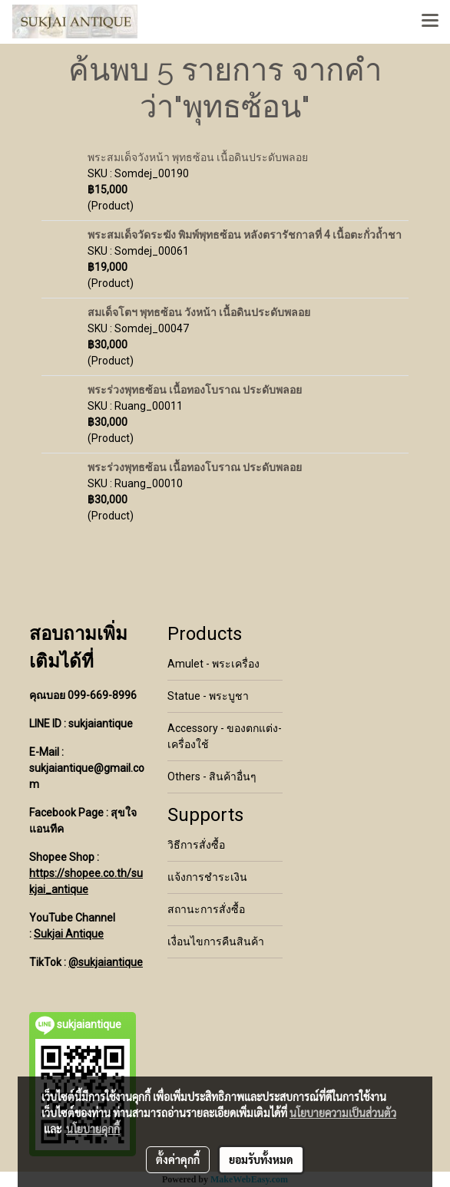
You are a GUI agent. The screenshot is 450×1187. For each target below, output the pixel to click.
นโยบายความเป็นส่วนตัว (343, 1112)
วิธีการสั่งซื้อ (196, 845)
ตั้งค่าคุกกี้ (178, 1159)
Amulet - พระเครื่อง (213, 664)
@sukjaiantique (105, 962)
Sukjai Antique (69, 934)
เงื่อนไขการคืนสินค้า (215, 941)
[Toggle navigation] (430, 21)
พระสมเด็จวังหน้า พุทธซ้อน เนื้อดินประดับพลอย (198, 157)
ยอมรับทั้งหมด (261, 1159)
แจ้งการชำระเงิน (207, 877)
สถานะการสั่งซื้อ (206, 909)
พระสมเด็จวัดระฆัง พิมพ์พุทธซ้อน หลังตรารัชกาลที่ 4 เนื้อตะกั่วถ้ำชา (245, 235)
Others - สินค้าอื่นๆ (211, 776)
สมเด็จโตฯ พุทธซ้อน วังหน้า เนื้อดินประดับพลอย (199, 312)
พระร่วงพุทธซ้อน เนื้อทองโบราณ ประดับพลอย (195, 390)
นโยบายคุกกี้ (93, 1129)
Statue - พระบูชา (208, 696)
